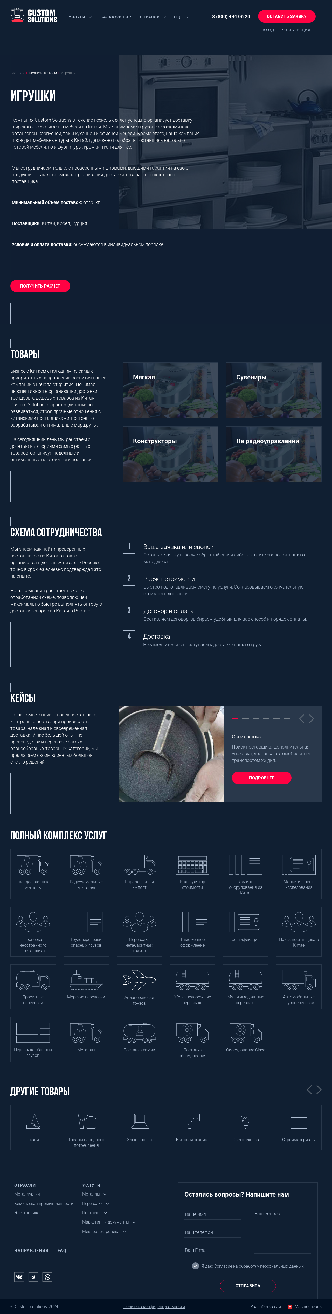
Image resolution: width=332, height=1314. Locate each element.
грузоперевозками (160, 126)
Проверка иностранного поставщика (32, 945)
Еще (178, 17)
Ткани (33, 1139)
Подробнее (261, 777)
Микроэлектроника (101, 1231)
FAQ (62, 1250)
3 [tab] (256, 718)
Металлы (86, 1049)
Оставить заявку (287, 16)
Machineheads (308, 1306)
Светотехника (246, 1139)
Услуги (77, 17)
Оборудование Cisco (245, 1049)
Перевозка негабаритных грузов (139, 945)
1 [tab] (235, 718)
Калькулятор (116, 17)
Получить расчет (40, 286)
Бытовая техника (192, 1139)
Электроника (139, 1139)
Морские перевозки (86, 997)
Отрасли (150, 17)
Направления (31, 1250)
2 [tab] (245, 718)
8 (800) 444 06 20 (231, 16)
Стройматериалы (299, 1139)
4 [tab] (266, 718)
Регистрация (296, 30)
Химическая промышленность (43, 1203)
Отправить (248, 1285)
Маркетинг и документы (105, 1222)
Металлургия (27, 1194)
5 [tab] (276, 718)
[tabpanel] (220, 754)
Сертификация (246, 939)
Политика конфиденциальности (154, 1306)
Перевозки (92, 1203)
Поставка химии (139, 1049)
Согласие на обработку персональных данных (259, 1266)
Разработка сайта (267, 1306)
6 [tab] (287, 718)
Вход (268, 30)
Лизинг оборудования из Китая (245, 887)
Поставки (91, 1212)
